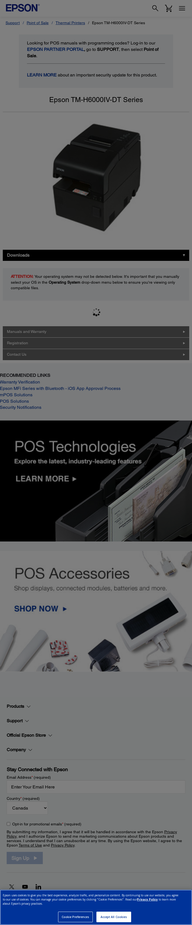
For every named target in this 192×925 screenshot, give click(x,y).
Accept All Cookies (114, 917)
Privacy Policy (147, 899)
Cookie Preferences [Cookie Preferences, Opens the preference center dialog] (75, 917)
